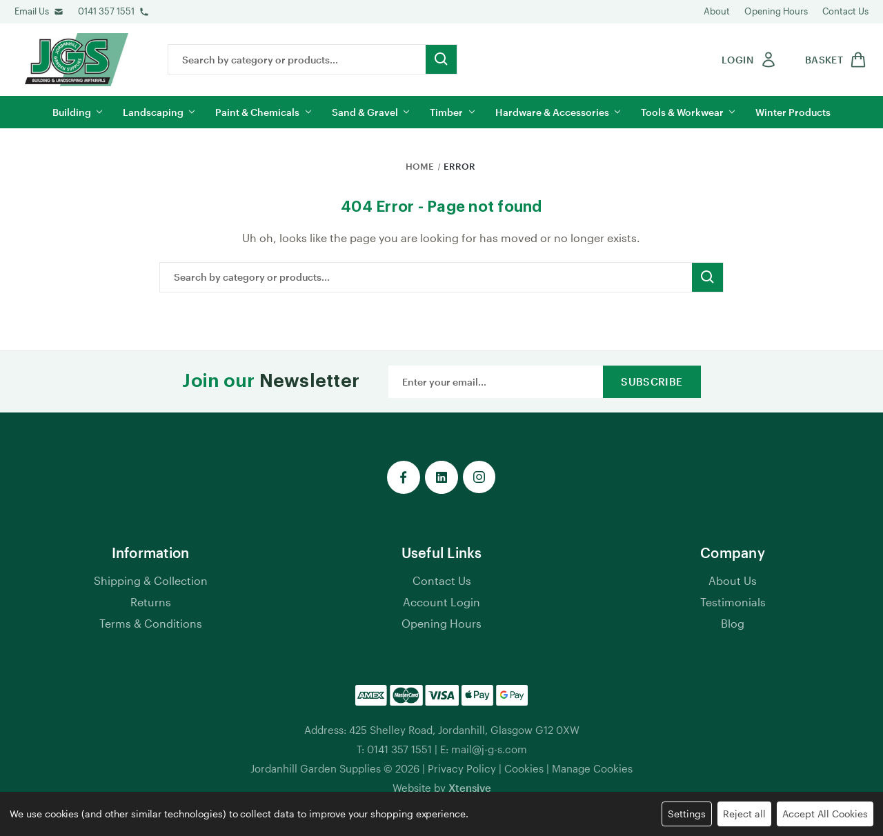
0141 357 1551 (106, 11)
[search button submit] (441, 59)
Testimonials (733, 601)
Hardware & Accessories (557, 112)
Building (77, 112)
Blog (732, 623)
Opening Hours (776, 11)
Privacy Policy (462, 768)
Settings (687, 813)
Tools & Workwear (688, 112)
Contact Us (845, 11)
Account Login (441, 601)
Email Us (31, 11)
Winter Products (793, 112)
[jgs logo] (76, 59)
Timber (452, 112)
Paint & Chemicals (262, 112)
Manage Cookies (592, 768)
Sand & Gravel (370, 112)
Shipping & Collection (151, 580)
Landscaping (159, 112)
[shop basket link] (833, 60)
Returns (150, 601)
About (717, 11)
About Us (732, 580)
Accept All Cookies (825, 813)
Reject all (744, 813)
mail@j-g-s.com (489, 749)
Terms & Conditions (150, 623)
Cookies (524, 768)
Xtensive (469, 788)
